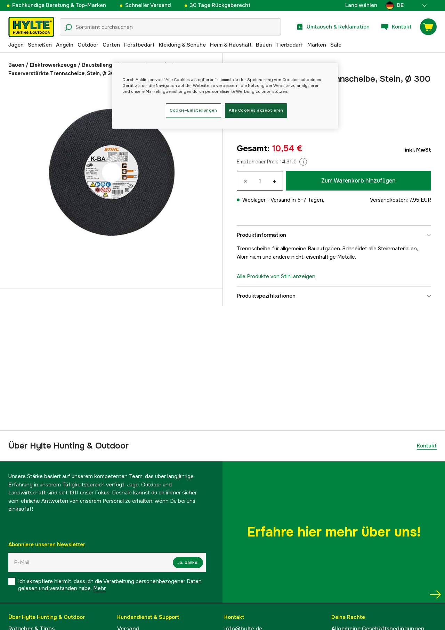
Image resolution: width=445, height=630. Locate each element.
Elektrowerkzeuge (53, 65)
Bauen (264, 44)
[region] (225, 96)
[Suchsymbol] (68, 27)
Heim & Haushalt (231, 44)
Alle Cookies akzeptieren (256, 110)
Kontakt (427, 445)
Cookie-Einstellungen (193, 110)
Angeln (64, 44)
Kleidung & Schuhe (182, 44)
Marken (316, 44)
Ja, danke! (188, 562)
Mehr (99, 588)
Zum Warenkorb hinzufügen (358, 180)
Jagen (16, 44)
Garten (111, 44)
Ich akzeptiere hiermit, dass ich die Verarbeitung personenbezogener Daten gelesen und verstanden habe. (110, 585)
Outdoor (88, 44)
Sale (335, 44)
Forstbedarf (139, 44)
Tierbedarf (289, 44)
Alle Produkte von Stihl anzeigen (276, 276)
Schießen (40, 44)
